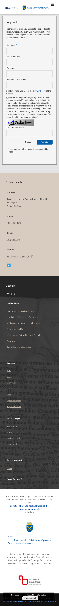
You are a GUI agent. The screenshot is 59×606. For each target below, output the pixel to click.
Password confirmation (17, 79)
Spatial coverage (14, 400)
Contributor (12, 383)
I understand (30, 598)
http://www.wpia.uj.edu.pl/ (20, 256)
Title (9, 371)
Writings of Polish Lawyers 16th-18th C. (23, 323)
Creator (10, 377)
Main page (11, 293)
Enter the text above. (16, 128)
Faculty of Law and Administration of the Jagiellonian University (29, 507)
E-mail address (13, 56)
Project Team (12, 432)
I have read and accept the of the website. (28, 92)
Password (11, 68)
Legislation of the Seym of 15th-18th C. (24, 317)
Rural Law (11, 341)
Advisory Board (13, 438)
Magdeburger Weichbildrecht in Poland (23, 335)
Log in (9, 469)
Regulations (12, 426)
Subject (10, 389)
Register (44, 142)
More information (39, 595)
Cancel (28, 142)
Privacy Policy (39, 91)
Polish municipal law (15, 329)
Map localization (14, 406)
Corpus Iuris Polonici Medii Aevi (20, 311)
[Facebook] (9, 265)
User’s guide (12, 444)
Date (9, 395)
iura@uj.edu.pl (13, 239)
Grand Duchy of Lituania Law (19, 347)
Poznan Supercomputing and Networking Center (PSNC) (31, 601)
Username (11, 45)
